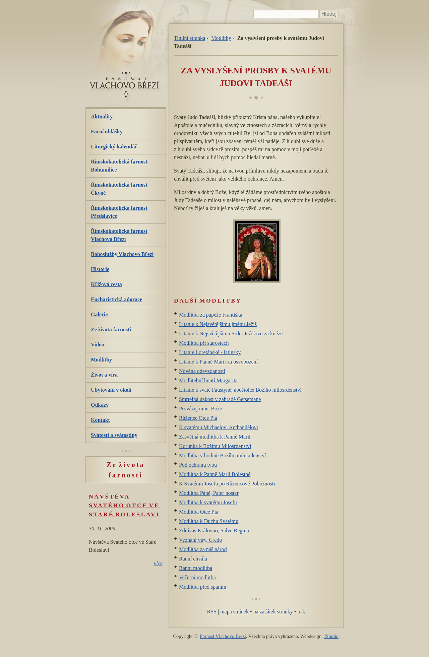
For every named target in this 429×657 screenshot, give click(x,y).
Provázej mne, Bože (200, 408)
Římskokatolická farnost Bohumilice (119, 166)
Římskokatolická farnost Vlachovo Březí (119, 235)
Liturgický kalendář (114, 146)
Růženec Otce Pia (198, 418)
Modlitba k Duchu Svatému (208, 521)
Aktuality (102, 116)
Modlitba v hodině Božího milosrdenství (222, 455)
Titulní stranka (189, 38)
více (158, 563)
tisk (301, 611)
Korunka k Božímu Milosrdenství (215, 446)
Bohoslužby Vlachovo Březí (122, 254)
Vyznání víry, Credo (200, 540)
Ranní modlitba (195, 568)
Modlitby (221, 38)
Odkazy (100, 405)
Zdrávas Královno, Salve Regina (214, 530)
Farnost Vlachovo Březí (223, 636)
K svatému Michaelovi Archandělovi (218, 427)
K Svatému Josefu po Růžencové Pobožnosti (227, 483)
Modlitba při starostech (204, 343)
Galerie (99, 314)
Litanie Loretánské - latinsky (210, 352)
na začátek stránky (273, 611)
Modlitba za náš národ (203, 549)
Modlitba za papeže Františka (210, 315)
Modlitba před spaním (202, 587)
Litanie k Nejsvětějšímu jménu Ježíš (218, 324)
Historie (100, 269)
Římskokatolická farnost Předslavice (119, 212)
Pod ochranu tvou (198, 465)
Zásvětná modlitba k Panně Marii (214, 437)
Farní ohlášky (107, 131)
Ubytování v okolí (111, 390)
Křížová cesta (106, 284)
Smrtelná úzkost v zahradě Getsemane (220, 399)
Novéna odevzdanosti (202, 371)
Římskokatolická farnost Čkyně (119, 189)
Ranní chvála (193, 559)
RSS (211, 611)
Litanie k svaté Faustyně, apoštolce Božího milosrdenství (240, 390)
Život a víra (104, 375)
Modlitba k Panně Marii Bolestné (214, 474)
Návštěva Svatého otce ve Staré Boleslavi (124, 505)
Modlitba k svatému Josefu (208, 502)
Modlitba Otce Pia (198, 512)
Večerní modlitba (197, 577)
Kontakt (100, 420)
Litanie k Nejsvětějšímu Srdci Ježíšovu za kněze (231, 333)
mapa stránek (234, 611)
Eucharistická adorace (116, 299)
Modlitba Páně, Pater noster (209, 493)
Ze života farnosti (111, 329)
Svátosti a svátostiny (114, 435)
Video (97, 344)
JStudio (331, 636)
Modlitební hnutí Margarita (208, 380)
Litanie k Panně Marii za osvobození (218, 362)
